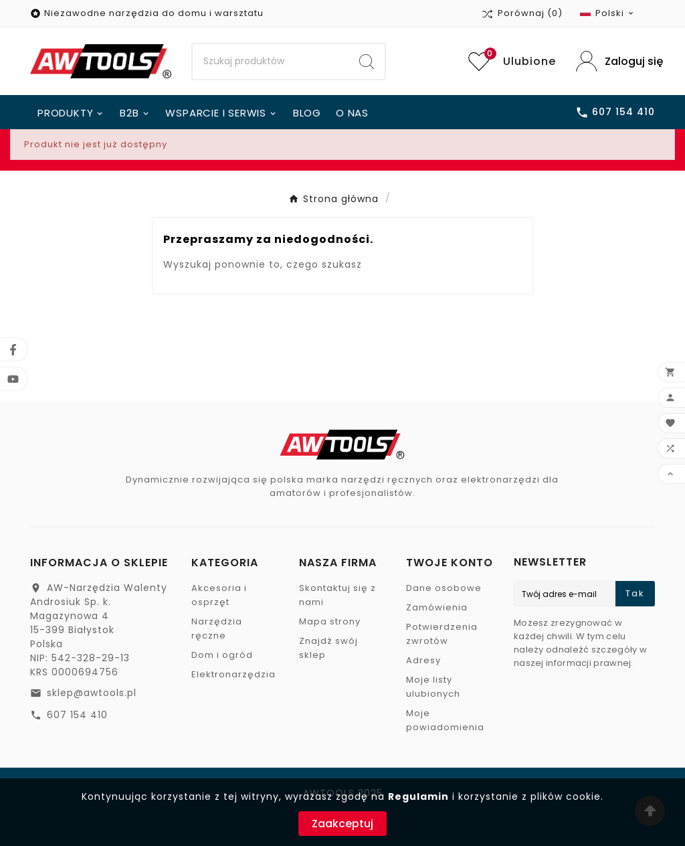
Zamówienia (437, 607)
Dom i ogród (222, 655)
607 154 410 (77, 715)
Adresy (423, 660)
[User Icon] (615, 61)
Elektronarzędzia (233, 674)
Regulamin (418, 796)
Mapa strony (330, 621)
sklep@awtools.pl (91, 692)
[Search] (271, 61)
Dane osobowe (444, 588)
